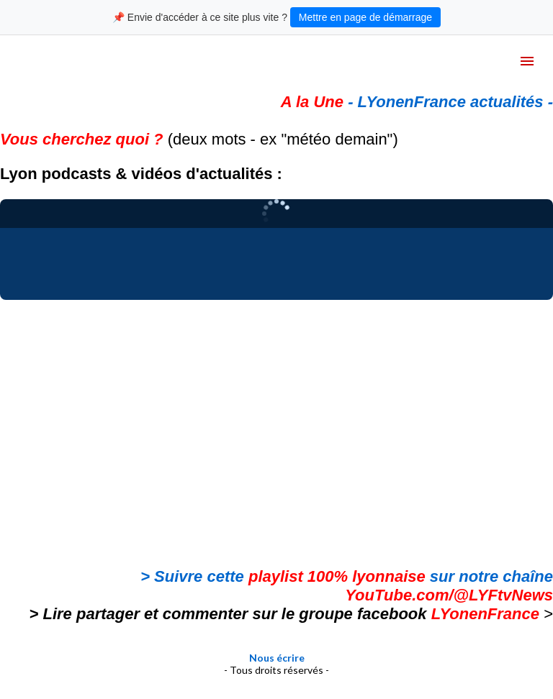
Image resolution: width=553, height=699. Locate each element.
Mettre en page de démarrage (365, 17)
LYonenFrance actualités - (455, 102)
